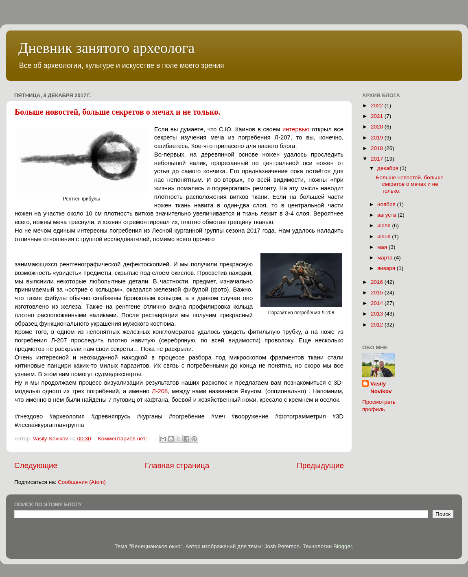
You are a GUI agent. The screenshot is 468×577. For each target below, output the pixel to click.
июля (384, 225)
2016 (378, 282)
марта (385, 258)
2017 (378, 159)
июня (384, 236)
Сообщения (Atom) (82, 482)
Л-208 (160, 391)
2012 (378, 325)
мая (383, 247)
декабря (388, 168)
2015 (378, 293)
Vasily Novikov (381, 387)
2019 (378, 138)
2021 (378, 116)
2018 (378, 148)
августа (387, 215)
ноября (387, 204)
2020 (378, 127)
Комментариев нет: (123, 438)
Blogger (342, 546)
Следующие (35, 465)
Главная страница (177, 465)
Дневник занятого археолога (106, 48)
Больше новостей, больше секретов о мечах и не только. (117, 111)
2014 (378, 303)
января (387, 268)
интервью (295, 129)
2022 (378, 105)
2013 (378, 314)
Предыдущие (320, 465)
